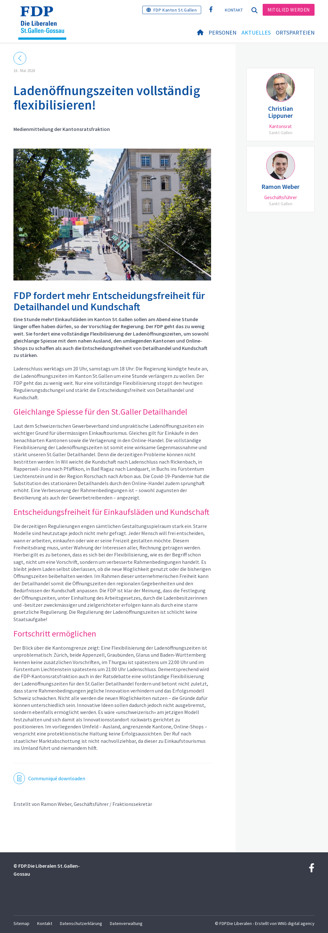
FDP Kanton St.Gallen (175, 10)
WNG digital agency (296, 923)
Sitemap (21, 923)
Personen (222, 32)
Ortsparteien (295, 32)
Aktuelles (256, 32)
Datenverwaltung (126, 923)
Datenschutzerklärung (81, 923)
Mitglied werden (288, 10)
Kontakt (234, 10)
